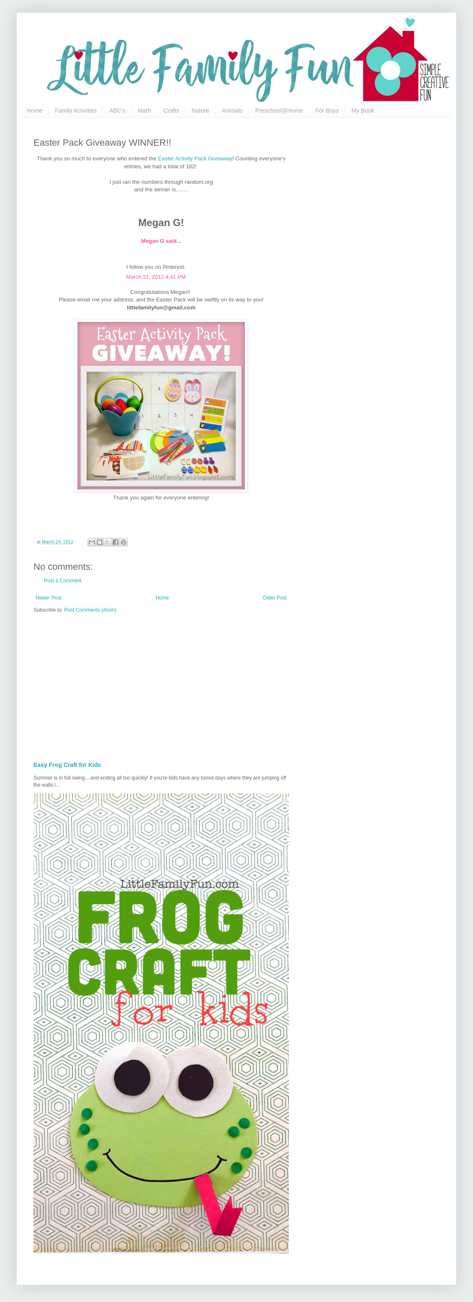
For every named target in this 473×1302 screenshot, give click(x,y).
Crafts (171, 110)
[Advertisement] (179, 684)
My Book (363, 110)
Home (34, 110)
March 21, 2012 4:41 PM (155, 277)
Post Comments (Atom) (90, 610)
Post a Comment (62, 581)
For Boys (327, 110)
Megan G (152, 241)
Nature (200, 110)
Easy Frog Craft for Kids (67, 765)
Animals (232, 110)
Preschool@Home (279, 110)
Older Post (275, 598)
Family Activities (76, 110)
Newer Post (49, 598)
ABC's (117, 110)
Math (144, 110)
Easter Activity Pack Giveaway (195, 158)
